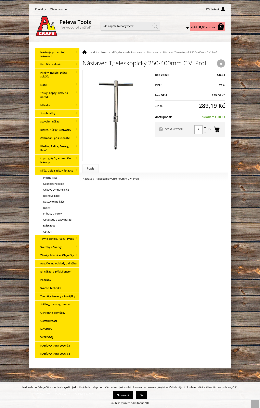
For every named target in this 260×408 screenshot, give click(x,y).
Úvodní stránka (97, 52)
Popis (90, 168)
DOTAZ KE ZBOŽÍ (174, 129)
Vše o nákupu (58, 9)
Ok (141, 395)
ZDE (147, 403)
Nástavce (152, 52)
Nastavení (123, 395)
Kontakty (40, 9)
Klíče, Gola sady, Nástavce (127, 52)
